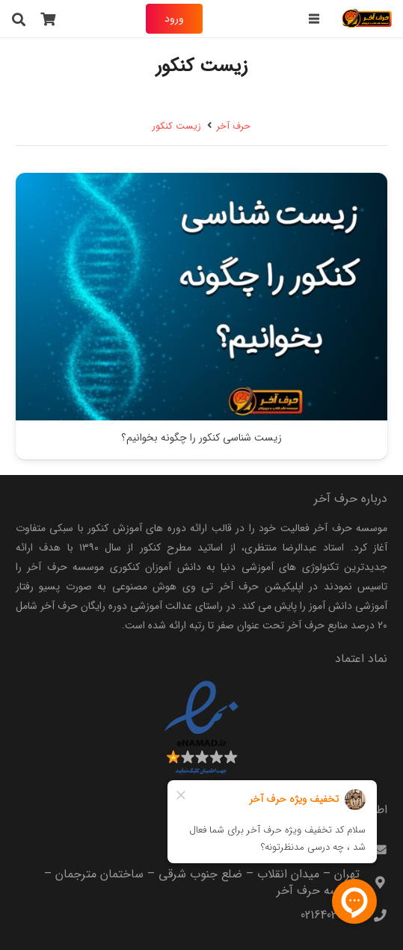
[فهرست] (313, 18)
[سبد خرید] (49, 18)
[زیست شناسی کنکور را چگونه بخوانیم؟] (201, 182)
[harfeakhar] (367, 18)
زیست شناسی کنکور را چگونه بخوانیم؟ (201, 438)
